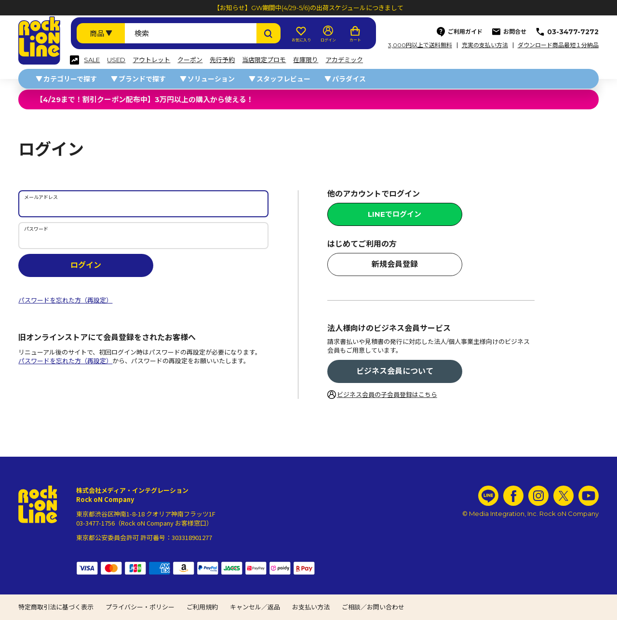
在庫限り (305, 60)
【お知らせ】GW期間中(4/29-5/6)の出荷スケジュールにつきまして (308, 8)
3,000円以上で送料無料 (420, 45)
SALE (92, 60)
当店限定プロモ (264, 60)
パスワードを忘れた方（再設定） (65, 300)
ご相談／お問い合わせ (373, 607)
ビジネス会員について (394, 371)
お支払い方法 (311, 607)
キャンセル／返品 (255, 607)
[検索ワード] (190, 33)
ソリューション (211, 79)
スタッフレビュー (283, 79)
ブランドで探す (142, 79)
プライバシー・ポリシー (140, 607)
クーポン (189, 60)
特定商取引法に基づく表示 (56, 607)
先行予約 (222, 60)
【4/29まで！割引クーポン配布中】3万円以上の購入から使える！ (145, 99)
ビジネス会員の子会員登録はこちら (387, 394)
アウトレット (151, 60)
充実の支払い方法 (485, 45)
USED (116, 60)
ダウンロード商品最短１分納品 (558, 45)
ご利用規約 (202, 607)
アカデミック (344, 60)
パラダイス (349, 79)
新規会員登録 (395, 264)
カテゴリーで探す (70, 79)
